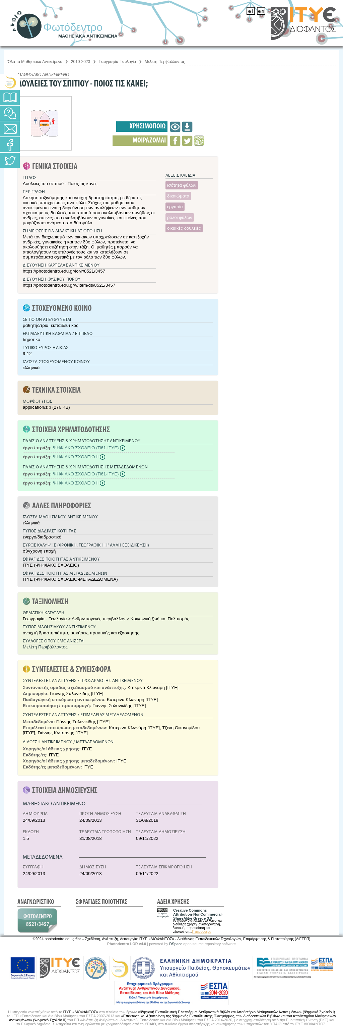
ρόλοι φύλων (179, 217)
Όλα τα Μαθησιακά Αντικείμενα (35, 61)
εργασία (175, 206)
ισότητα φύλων (181, 185)
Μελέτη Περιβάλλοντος (165, 61)
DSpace (175, 944)
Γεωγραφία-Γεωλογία (117, 61)
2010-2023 (80, 61)
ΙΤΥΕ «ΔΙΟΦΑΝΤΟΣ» (80, 1012)
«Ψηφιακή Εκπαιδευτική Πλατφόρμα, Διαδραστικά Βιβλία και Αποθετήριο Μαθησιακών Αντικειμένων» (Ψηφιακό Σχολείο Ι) (236, 1012)
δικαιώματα (178, 195)
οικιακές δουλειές (184, 228)
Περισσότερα (201, 931)
